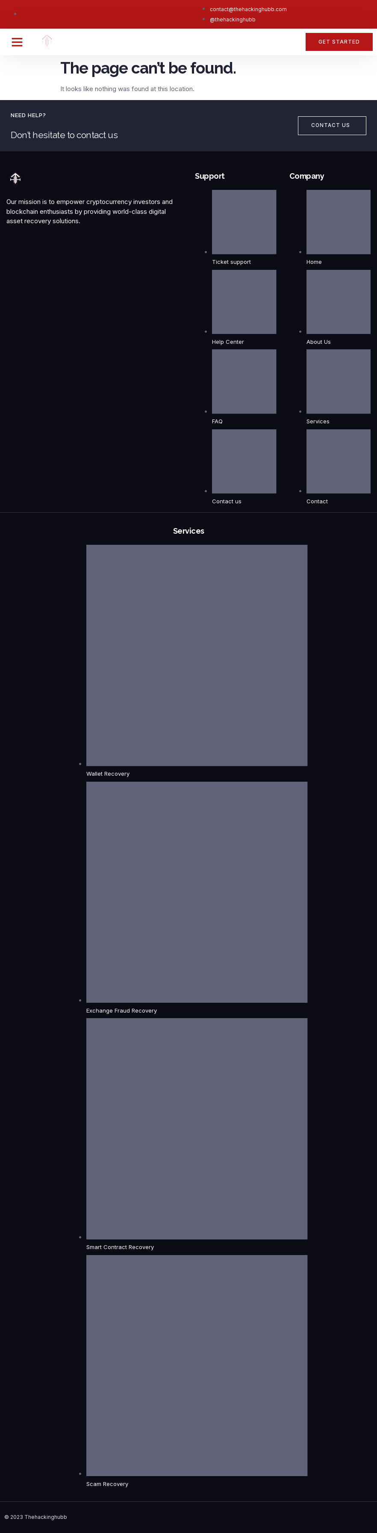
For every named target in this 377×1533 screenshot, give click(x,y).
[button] (17, 42)
